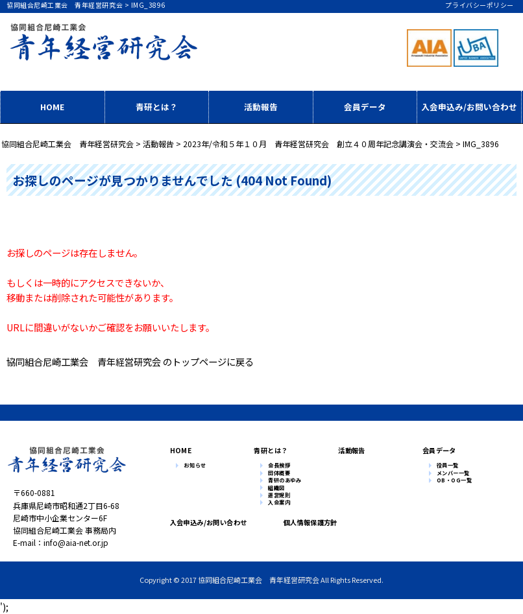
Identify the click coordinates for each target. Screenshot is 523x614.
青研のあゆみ (284, 480)
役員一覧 (448, 465)
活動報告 (261, 106)
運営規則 (279, 495)
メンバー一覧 (453, 473)
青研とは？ (157, 106)
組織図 (276, 488)
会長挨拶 (279, 465)
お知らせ (195, 465)
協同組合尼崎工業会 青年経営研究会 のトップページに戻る (130, 361)
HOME (52, 106)
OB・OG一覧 (454, 480)
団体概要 (279, 473)
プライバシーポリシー (479, 5)
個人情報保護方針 (307, 522)
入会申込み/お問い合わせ (469, 106)
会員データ (365, 106)
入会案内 (279, 502)
